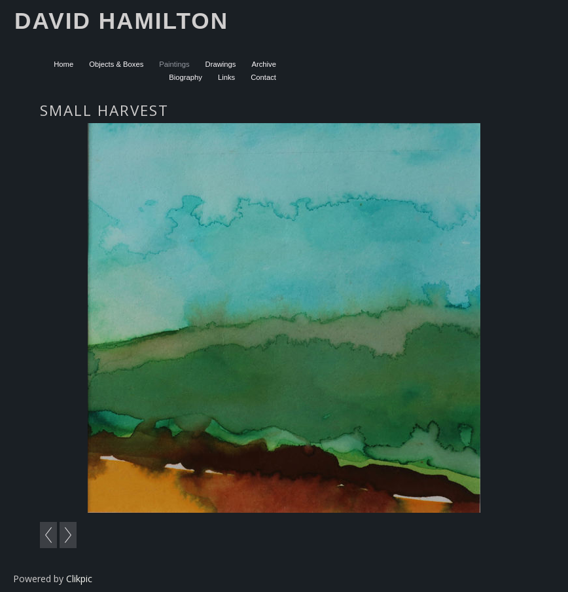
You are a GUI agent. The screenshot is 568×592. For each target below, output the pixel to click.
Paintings (174, 64)
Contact (263, 77)
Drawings (220, 64)
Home (63, 64)
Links (226, 77)
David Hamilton (121, 20)
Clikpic (79, 578)
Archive (263, 64)
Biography (185, 77)
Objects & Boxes (116, 64)
